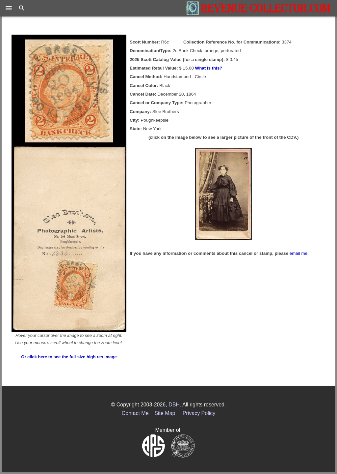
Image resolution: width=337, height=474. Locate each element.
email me (298, 253)
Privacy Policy (199, 413)
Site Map (164, 413)
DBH (174, 404)
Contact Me (135, 413)
